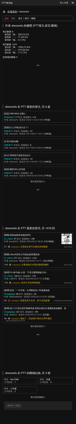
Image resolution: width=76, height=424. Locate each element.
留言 (27, 18)
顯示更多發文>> (38, 181)
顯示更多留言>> (38, 326)
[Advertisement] (38, 83)
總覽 (7, 18)
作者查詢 (12, 11)
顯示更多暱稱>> (38, 397)
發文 (20, 18)
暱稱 (33, 18)
